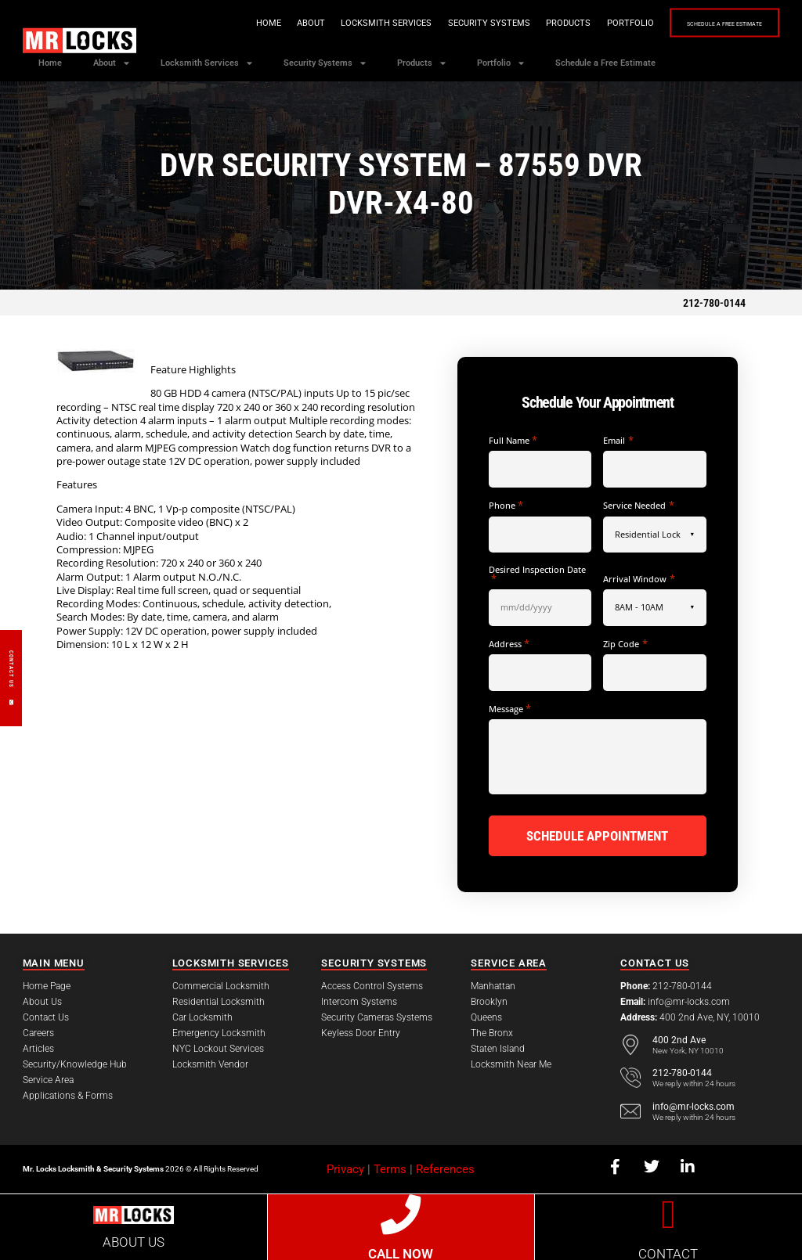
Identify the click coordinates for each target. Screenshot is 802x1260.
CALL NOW (400, 1252)
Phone (506, 505)
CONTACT (668, 1252)
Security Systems (449, 23)
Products (528, 23)
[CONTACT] (668, 1212)
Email (618, 440)
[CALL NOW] (401, 1212)
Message (510, 708)
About (271, 23)
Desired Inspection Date (537, 574)
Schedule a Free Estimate (704, 24)
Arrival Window (638, 578)
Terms (390, 1167)
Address (509, 643)
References (445, 1167)
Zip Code (625, 643)
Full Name (513, 440)
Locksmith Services (346, 23)
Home (228, 23)
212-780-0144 (714, 303)
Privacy (345, 1167)
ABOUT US (133, 1240)
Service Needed (638, 505)
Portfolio (590, 23)
